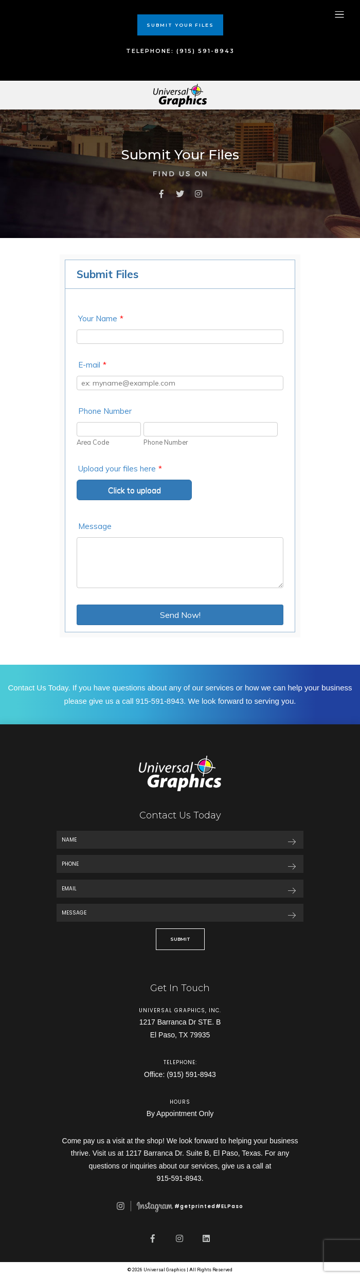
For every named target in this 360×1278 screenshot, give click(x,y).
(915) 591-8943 (191, 1074)
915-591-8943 (160, 701)
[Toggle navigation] (339, 14)
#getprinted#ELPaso (180, 1206)
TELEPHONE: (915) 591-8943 (180, 50)
